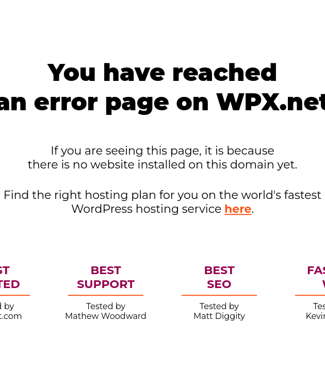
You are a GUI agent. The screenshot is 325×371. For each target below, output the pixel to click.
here (237, 209)
